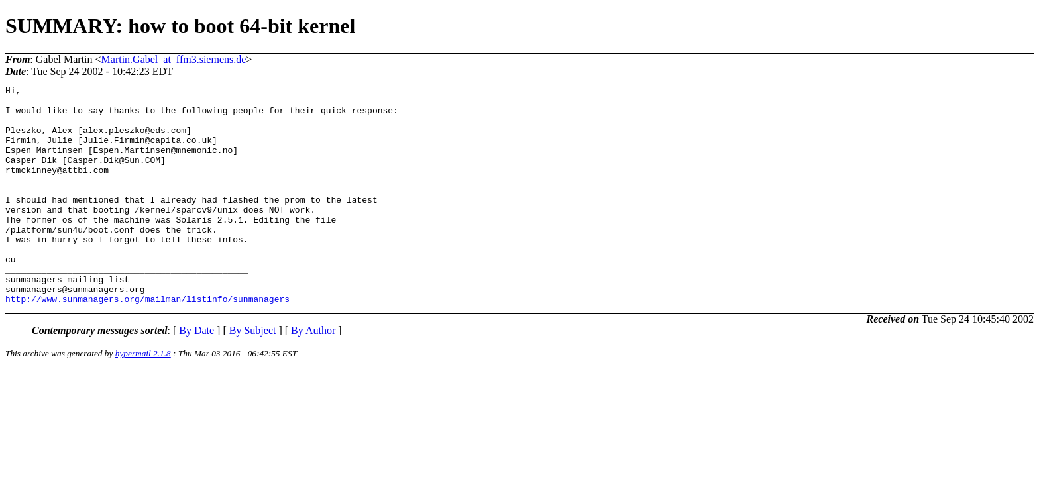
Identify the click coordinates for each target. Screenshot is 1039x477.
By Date (196, 374)
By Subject (252, 374)
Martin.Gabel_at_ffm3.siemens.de (173, 59)
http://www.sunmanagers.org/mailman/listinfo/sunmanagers (147, 342)
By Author (313, 374)
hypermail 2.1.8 (143, 397)
